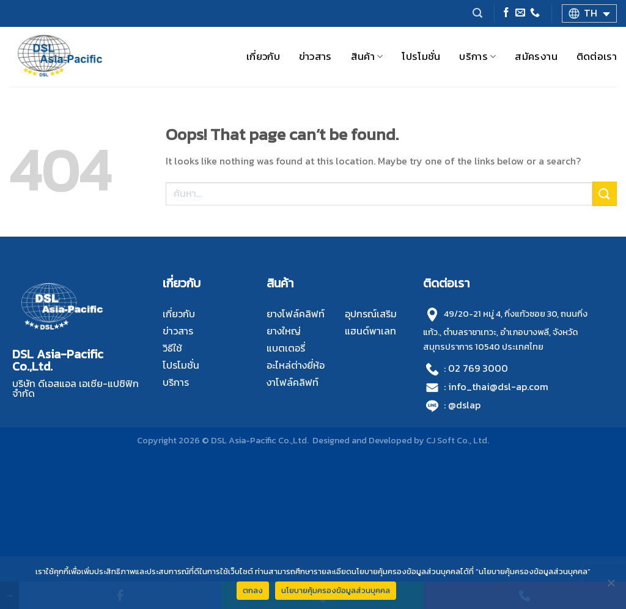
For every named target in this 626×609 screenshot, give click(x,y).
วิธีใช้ (172, 348)
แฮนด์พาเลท (370, 330)
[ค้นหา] (477, 13)
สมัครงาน (536, 56)
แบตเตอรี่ (286, 348)
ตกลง (253, 590)
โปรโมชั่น (421, 56)
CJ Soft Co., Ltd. (457, 440)
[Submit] (604, 193)
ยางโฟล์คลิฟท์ (296, 313)
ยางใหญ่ (284, 330)
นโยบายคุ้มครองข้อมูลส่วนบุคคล (335, 590)
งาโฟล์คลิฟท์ (293, 382)
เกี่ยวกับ (263, 56)
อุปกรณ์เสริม (371, 313)
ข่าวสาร (315, 56)
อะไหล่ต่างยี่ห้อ (296, 365)
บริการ (477, 56)
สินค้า (367, 56)
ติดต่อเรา (596, 56)
